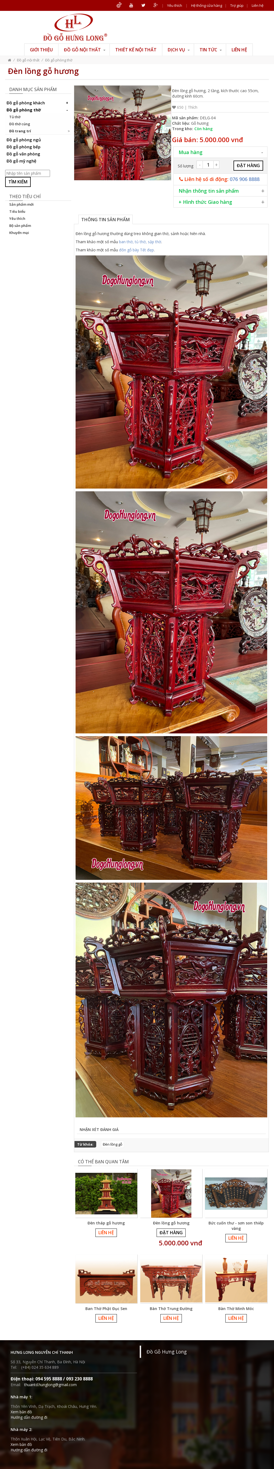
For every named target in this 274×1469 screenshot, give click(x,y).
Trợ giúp (237, 5)
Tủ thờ (14, 116)
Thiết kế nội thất (136, 50)
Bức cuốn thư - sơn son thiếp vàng (236, 1225)
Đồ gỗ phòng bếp (24, 146)
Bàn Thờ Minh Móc (236, 1308)
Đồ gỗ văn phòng (23, 154)
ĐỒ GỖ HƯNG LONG (75, 27)
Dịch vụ (179, 50)
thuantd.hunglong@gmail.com (50, 1384)
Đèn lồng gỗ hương (171, 1223)
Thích (192, 107)
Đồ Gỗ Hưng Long (167, 1351)
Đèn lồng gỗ (112, 1144)
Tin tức (211, 50)
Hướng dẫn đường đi (29, 1417)
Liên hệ (257, 5)
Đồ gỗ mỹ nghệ (21, 161)
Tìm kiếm (17, 182)
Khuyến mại (19, 232)
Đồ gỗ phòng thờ (58, 60)
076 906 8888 (245, 179)
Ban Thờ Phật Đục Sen (106, 1308)
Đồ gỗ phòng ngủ (24, 139)
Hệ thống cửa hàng (206, 5)
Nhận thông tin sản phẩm (209, 190)
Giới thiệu (41, 50)
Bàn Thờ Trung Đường (171, 1308)
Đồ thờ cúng (19, 123)
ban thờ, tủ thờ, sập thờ (140, 241)
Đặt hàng (171, 1233)
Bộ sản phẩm (20, 225)
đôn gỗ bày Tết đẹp (136, 249)
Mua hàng (191, 152)
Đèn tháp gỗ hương (106, 1223)
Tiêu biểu (17, 211)
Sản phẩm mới (21, 204)
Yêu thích (174, 5)
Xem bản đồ (21, 1411)
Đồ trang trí (20, 131)
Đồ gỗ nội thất (84, 50)
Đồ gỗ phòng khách (38, 102)
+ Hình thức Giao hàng (205, 202)
